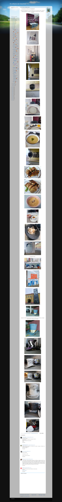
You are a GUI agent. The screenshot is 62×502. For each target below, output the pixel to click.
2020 (12, 91)
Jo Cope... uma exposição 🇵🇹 (15, 70)
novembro (14, 20)
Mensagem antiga (42, 494)
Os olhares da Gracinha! (18, 4)
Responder (23, 442)
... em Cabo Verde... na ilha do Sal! (15, 79)
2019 (12, 92)
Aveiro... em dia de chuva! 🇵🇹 (15, 81)
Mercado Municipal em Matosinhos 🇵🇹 (15, 67)
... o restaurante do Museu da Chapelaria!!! (15, 76)
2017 (12, 94)
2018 (12, 93)
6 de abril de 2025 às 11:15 (27, 467)
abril (13, 28)
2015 (12, 96)
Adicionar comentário (23, 473)
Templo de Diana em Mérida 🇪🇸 (15, 55)
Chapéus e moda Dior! (15, 45)
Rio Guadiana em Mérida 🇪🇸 (15, 36)
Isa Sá (23, 467)
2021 (12, 90)
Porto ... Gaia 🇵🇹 (15, 39)
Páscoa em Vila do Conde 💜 (15, 64)
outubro (14, 21)
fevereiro (14, 84)
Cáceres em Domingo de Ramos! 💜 (15, 58)
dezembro (14, 19)
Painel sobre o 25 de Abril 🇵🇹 (15, 40)
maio (13, 27)
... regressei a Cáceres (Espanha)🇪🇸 (15, 44)
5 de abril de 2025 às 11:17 (27, 451)
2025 (12, 18)
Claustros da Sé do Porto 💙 (15, 72)
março (13, 83)
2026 (12, 17)
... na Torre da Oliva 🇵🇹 (15, 48)
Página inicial (34, 494)
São (22, 451)
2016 (12, 95)
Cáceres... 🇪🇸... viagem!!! (15, 34)
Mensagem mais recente (24, 494)
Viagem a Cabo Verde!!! (14, 74)
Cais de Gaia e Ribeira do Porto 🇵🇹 (15, 47)
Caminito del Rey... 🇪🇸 (15, 32)
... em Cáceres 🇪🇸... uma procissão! (15, 51)
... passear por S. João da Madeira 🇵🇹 (15, 78)
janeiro (14, 85)
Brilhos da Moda (24, 470)
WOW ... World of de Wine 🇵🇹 (15, 29)
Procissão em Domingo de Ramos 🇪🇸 (15, 50)
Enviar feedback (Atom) (26, 496)
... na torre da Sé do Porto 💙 (15, 60)
